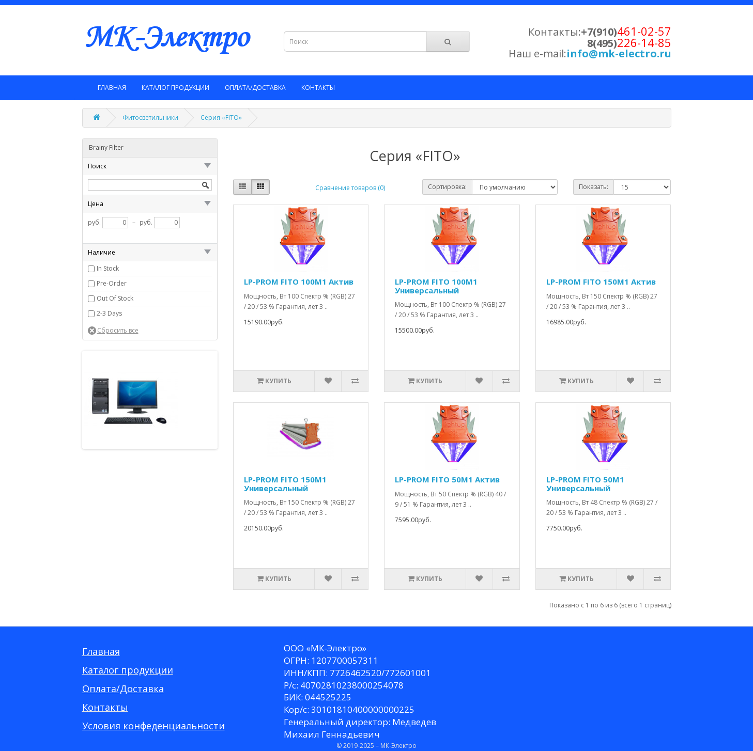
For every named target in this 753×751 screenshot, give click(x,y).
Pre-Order (112, 283)
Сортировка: (447, 186)
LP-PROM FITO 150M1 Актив (601, 281)
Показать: (593, 186)
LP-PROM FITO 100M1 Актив (299, 281)
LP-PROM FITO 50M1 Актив (447, 479)
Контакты (318, 87)
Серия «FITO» (221, 117)
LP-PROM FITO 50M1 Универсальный (585, 483)
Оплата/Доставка (255, 87)
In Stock (108, 268)
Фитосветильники (150, 117)
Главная (112, 87)
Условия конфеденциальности (153, 725)
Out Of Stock (115, 298)
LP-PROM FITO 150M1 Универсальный (285, 483)
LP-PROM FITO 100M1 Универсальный (436, 285)
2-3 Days (109, 313)
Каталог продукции (175, 87)
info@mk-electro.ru (618, 53)
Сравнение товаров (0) (350, 187)
